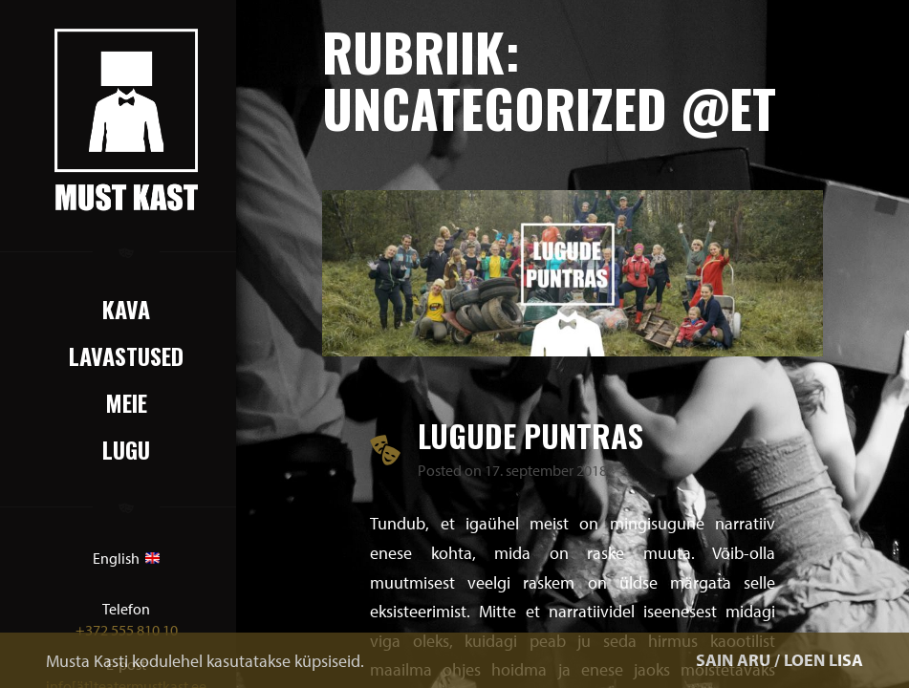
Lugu (126, 449)
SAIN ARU (733, 660)
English (126, 558)
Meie (126, 402)
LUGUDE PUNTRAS (530, 435)
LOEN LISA (823, 660)
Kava (126, 308)
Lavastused (126, 355)
